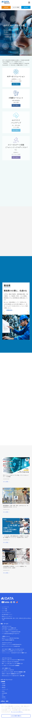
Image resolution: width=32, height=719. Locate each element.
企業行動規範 (4, 693)
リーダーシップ (5, 689)
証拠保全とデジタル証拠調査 (12, 650)
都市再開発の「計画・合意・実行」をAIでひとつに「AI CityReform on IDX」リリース (15, 506)
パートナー (4, 698)
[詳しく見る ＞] (16, 88)
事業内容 (3, 687)
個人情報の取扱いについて (7, 614)
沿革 (3, 695)
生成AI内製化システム (9, 628)
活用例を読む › (9, 310)
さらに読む (6, 481)
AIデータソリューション (6, 679)
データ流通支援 (10, 633)
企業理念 (3, 683)
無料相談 (26, 7)
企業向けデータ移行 (13, 659)
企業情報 (3, 681)
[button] (4, 312)
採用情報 (6, 7)
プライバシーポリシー (6, 612)
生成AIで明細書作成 (8, 640)
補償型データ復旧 (11, 673)
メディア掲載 (4, 608)
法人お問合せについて (6, 703)
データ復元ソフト (10, 665)
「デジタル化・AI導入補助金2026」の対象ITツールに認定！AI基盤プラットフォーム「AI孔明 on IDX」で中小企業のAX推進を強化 (15, 537)
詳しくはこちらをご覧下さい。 (17, 711)
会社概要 (3, 685)
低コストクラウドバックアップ (11, 646)
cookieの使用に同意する (16, 715)
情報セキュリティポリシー (7, 616)
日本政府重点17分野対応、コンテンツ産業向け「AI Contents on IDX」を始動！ (14, 567)
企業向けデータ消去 (10, 661)
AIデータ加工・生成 (10, 629)
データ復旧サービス (8, 670)
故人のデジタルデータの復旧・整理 (13, 671)
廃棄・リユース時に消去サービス (12, 663)
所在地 (3, 691)
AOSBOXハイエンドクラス (11, 644)
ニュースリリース (5, 607)
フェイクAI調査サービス (11, 631)
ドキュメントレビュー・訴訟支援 (14, 652)
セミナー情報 (16, 7)
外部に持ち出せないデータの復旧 (13, 675)
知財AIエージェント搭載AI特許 (10, 638)
